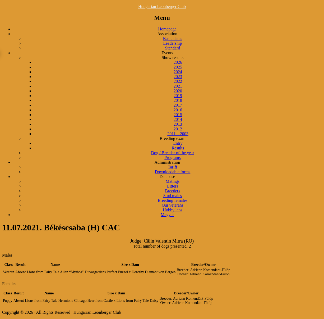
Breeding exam (172, 138)
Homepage (167, 29)
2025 (178, 67)
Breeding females (172, 200)
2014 (178, 119)
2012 (178, 129)
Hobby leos (172, 210)
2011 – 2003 (177, 133)
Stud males (172, 195)
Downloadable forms (173, 172)
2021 (178, 86)
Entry (178, 143)
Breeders (172, 191)
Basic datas (172, 38)
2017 (178, 105)
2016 (178, 110)
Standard (172, 48)
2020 (178, 91)
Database (167, 176)
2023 (178, 76)
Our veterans (172, 205)
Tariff (172, 167)
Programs (172, 157)
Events (167, 53)
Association (167, 33)
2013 (178, 124)
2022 (178, 81)
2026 (178, 62)
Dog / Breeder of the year (172, 153)
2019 (178, 95)
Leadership (172, 43)
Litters (172, 186)
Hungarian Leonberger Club (162, 6)
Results (178, 148)
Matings (172, 181)
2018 (178, 100)
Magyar (167, 214)
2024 (178, 72)
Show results (172, 57)
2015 (178, 114)
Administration (167, 162)
